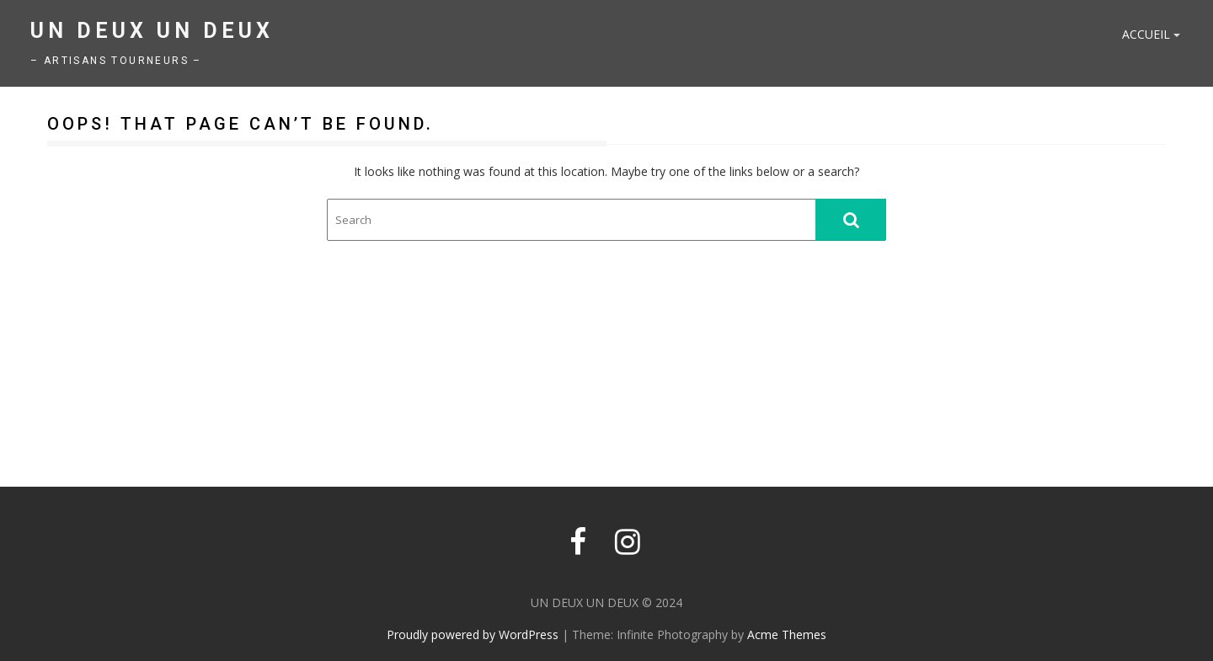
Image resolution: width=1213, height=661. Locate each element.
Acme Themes (786, 634)
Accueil (1146, 34)
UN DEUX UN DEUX (152, 31)
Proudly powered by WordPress (472, 634)
